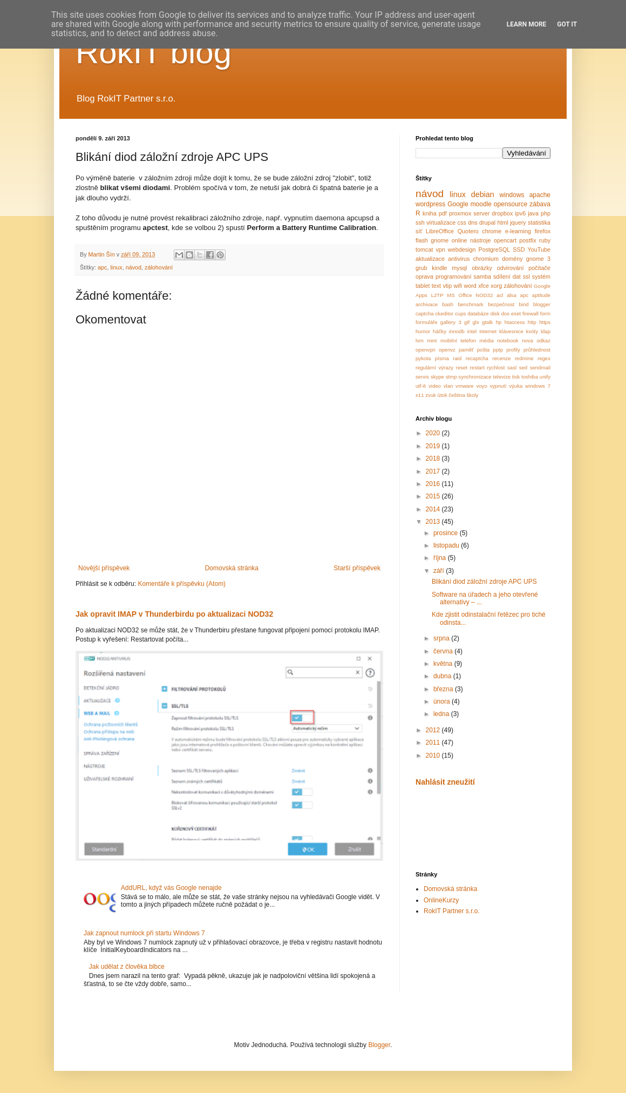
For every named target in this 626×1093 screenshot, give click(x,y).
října (440, 558)
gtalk (487, 322)
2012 (434, 730)
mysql (459, 268)
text (436, 285)
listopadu (447, 545)
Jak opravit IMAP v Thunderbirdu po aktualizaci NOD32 (174, 614)
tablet (423, 285)
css (462, 222)
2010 (434, 755)
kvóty (532, 331)
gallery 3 (450, 322)
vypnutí (498, 386)
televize (502, 377)
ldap (545, 331)
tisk (516, 377)
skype (437, 377)
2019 (434, 446)
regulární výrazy (434, 367)
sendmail (540, 367)
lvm (420, 340)
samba (482, 276)
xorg (496, 285)
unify (545, 377)
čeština (456, 395)
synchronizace (474, 377)
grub (421, 268)
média (487, 340)
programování (454, 276)
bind (524, 304)
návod (133, 267)
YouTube (539, 249)
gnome (439, 240)
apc (102, 267)
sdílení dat (507, 276)
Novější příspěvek (104, 568)
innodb (457, 331)
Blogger (379, 1045)
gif (467, 322)
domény (512, 258)
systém (541, 276)
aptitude (541, 295)
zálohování (159, 267)
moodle (481, 204)
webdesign (462, 249)
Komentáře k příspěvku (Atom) (182, 584)
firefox (542, 231)
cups (460, 313)
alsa (511, 295)
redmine (524, 358)
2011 (434, 742)
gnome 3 (538, 258)
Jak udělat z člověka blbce (127, 966)
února (442, 701)
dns (472, 222)
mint (432, 340)
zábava (539, 204)
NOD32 (484, 295)
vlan (448, 386)
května (443, 663)
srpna (442, 638)
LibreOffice (440, 231)
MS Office (459, 295)
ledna (442, 714)
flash (422, 240)
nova (527, 340)
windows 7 (537, 386)
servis (422, 377)
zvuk (430, 395)
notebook (507, 340)
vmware (464, 386)
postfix (527, 240)
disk (495, 313)
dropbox (502, 213)
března (444, 689)
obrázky (482, 268)
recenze (501, 358)
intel (472, 331)
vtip (447, 285)
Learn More (527, 24)
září (439, 571)
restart (477, 367)
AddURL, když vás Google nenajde (171, 888)
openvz (447, 350)
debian (482, 194)
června (443, 651)
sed (523, 367)
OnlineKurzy (441, 900)
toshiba (529, 377)
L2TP (437, 295)
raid (457, 358)
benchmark (470, 304)
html (502, 222)
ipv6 (520, 213)
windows (512, 195)
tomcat (424, 249)
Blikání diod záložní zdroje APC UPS (484, 581)
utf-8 (421, 386)
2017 (434, 471)
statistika (539, 222)
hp (499, 322)
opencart (505, 240)
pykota (423, 358)
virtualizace (440, 222)
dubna (443, 676)
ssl (526, 276)
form (545, 313)
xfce (483, 285)
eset (516, 313)
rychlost (496, 367)
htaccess (515, 322)
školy (472, 395)
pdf (443, 213)
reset (461, 367)
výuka (515, 386)
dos (505, 313)
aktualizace (430, 258)
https (544, 322)
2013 (434, 521)
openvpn (426, 350)
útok (442, 395)
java (533, 213)
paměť (466, 350)
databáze (477, 313)
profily (513, 350)
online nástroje (471, 240)
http (532, 322)
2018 (434, 458)
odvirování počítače (523, 268)
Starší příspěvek (357, 568)
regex (543, 358)
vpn (440, 249)
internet (487, 331)
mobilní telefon (458, 340)
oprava (424, 276)
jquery (518, 222)
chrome (491, 231)
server (481, 213)
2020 (434, 433)
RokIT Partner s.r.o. (452, 911)
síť (419, 231)
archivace (427, 304)
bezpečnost (501, 304)
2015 (434, 496)
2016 (434, 484)
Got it (567, 24)
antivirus (459, 258)
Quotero (468, 231)
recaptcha (477, 358)
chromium (486, 258)
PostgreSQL (495, 249)
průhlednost (536, 350)
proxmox (460, 213)
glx (476, 322)
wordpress (430, 204)
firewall (530, 313)
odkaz (543, 340)
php (545, 213)
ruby (544, 240)
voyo (481, 386)
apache (539, 195)
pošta (483, 350)
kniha (430, 213)
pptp (498, 350)
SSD (519, 249)
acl (499, 295)
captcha (425, 313)
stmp (451, 377)
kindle (439, 268)
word (470, 285)
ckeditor (445, 313)
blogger (541, 304)
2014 (434, 509)
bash (447, 304)
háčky (439, 331)
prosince (446, 533)
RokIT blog (154, 52)
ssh (420, 222)
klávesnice (511, 331)
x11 (420, 395)
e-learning (518, 231)
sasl (511, 367)
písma (442, 358)
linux (116, 267)
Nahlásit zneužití (445, 782)
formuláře (427, 322)
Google (457, 204)
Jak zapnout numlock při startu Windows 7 (144, 933)
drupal (487, 222)
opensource (511, 204)
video (434, 386)
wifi (458, 285)
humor (423, 331)
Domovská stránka (231, 568)
